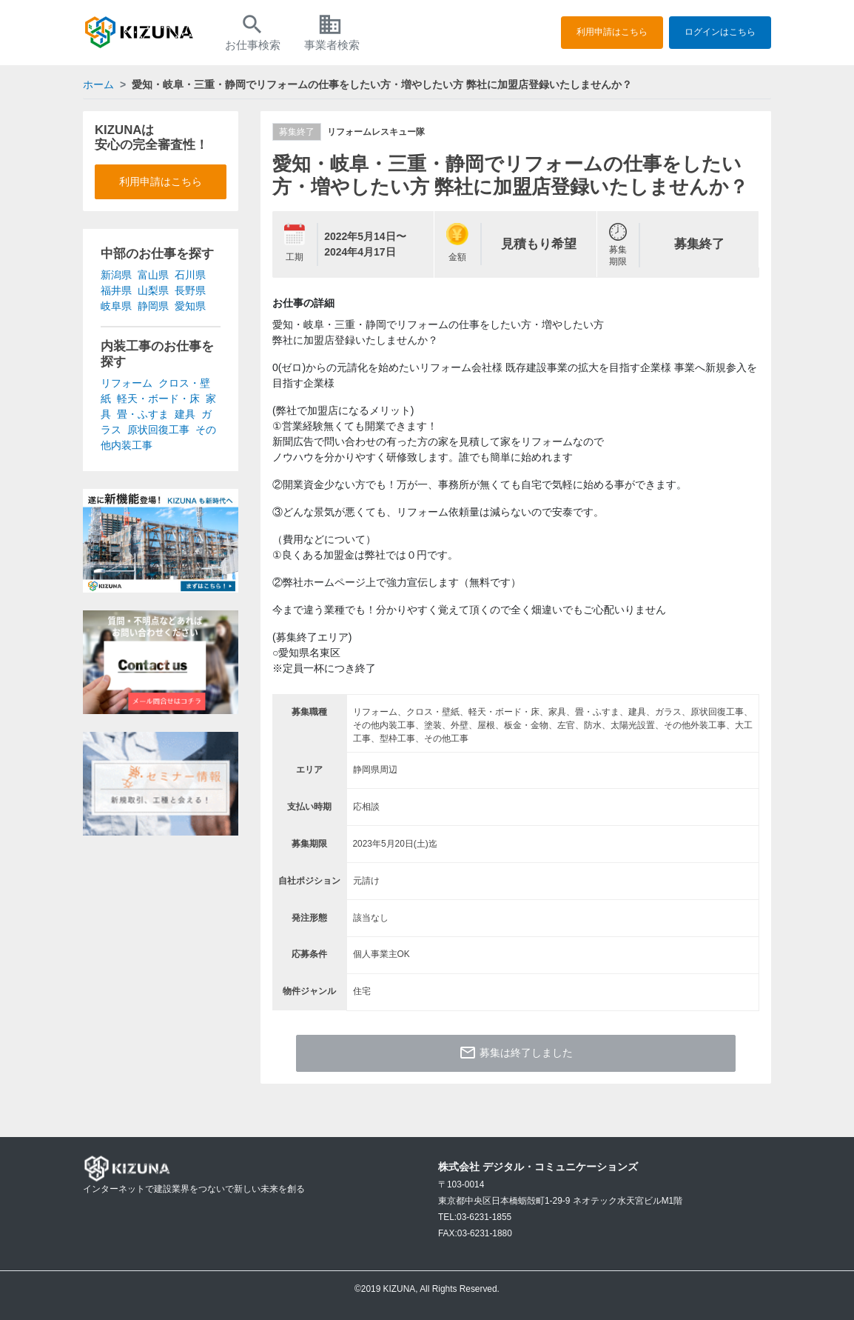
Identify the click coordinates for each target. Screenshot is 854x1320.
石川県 (190, 275)
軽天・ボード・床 (158, 398)
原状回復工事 (158, 430)
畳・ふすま (143, 414)
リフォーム (126, 383)
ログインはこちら (720, 32)
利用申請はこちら (612, 32)
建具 (185, 414)
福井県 (116, 290)
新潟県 (116, 275)
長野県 (190, 290)
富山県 (153, 275)
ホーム (98, 84)
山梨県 (153, 290)
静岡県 (153, 306)
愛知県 (190, 306)
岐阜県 (116, 306)
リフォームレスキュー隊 (376, 132)
